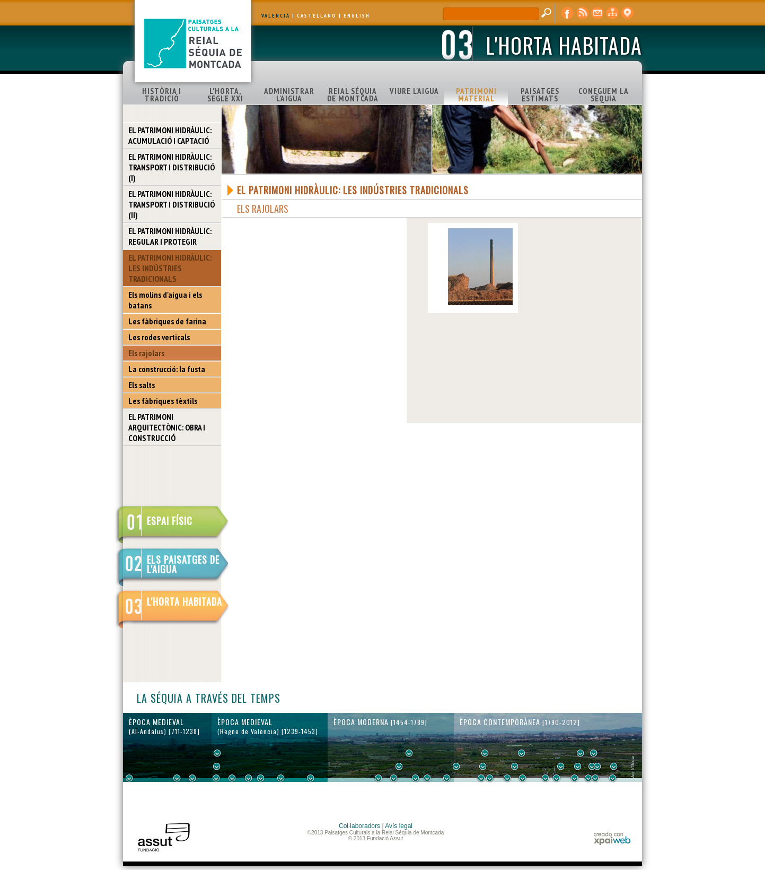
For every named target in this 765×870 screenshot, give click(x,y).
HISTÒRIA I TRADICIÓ (161, 95)
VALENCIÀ (275, 15)
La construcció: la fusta (166, 369)
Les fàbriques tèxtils (162, 400)
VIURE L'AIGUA (414, 91)
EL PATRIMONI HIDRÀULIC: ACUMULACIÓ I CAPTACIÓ (170, 135)
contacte (597, 13)
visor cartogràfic (627, 13)
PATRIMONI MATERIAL (476, 95)
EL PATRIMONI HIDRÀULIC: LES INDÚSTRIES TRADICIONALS (170, 268)
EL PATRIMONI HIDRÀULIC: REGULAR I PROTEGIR (170, 236)
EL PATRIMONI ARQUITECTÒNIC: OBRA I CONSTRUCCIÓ (166, 427)
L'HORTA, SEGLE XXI (225, 95)
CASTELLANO (317, 15)
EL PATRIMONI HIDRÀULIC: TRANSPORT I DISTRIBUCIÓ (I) (171, 167)
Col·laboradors (359, 826)
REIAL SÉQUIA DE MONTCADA (353, 95)
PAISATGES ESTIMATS (540, 95)
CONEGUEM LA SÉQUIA (603, 95)
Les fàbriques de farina (167, 321)
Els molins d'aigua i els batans (165, 300)
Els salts (141, 385)
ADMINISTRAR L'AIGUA (289, 95)
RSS (582, 13)
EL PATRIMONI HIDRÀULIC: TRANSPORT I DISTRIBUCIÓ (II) (171, 204)
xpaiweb (612, 838)
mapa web (612, 13)
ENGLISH (357, 15)
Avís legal (398, 826)
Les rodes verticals (159, 337)
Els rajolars (146, 353)
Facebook (567, 13)
